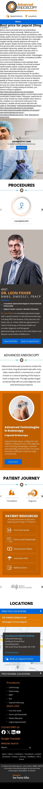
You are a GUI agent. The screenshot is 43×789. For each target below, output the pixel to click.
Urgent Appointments (17, 722)
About (10, 754)
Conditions (19, 754)
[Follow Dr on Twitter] (8, 732)
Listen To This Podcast (8, 106)
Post (26, 115)
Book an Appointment (30, 341)
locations (21, 603)
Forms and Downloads (25, 539)
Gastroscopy (14, 691)
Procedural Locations (16, 673)
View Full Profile (10, 341)
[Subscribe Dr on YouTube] (18, 732)
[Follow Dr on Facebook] (3, 732)
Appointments (16, 16)
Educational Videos (23, 548)
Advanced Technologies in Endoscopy (22, 429)
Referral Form (20, 567)
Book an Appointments (21, 658)
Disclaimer (6, 757)
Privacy (15, 757)
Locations (32, 16)
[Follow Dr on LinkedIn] (13, 732)
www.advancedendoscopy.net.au (29, 106)
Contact (38, 754)
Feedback (31, 757)
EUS (10, 699)
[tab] (21, 611)
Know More (21, 148)
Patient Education (16, 718)
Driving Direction (12, 652)
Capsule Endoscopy (16, 435)
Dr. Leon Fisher (16, 292)
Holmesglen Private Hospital (14, 622)
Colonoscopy (14, 687)
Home (4, 754)
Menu (20, 22)
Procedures (21, 185)
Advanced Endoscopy (21, 355)
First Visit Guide (21, 530)
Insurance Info (21, 558)
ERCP (11, 695)
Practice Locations (14, 611)
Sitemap (22, 757)
